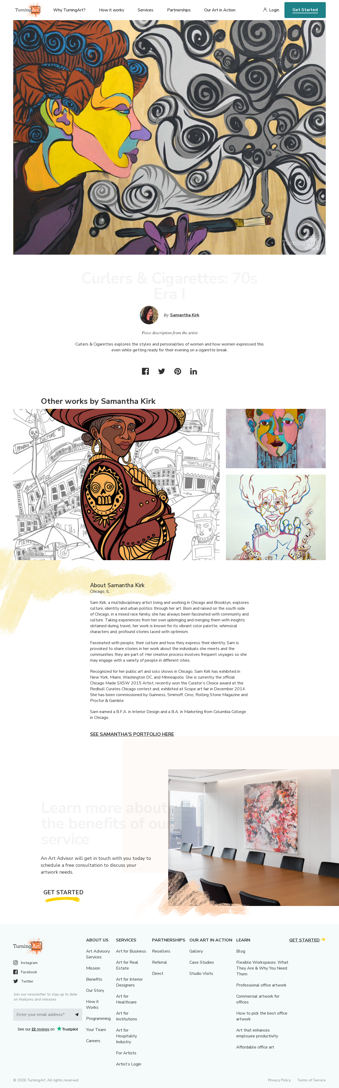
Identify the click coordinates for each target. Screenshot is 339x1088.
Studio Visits (201, 973)
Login (274, 10)
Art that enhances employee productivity (257, 1033)
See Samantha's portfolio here (132, 734)
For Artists (126, 1053)
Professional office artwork (261, 985)
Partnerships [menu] (179, 10)
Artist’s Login (128, 1064)
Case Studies (201, 962)
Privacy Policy (279, 1080)
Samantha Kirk (184, 315)
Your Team (96, 1030)
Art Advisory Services (98, 954)
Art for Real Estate (127, 965)
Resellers (161, 951)
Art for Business (131, 951)
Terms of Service (311, 1080)
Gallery (196, 951)
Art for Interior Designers (129, 982)
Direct (157, 973)
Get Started (305, 10)
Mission (93, 968)
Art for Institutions (126, 1016)
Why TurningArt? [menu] (69, 10)
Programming (98, 1018)
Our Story (95, 990)
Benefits (94, 979)
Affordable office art (255, 1047)
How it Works (92, 1004)
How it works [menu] (111, 10)
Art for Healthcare (126, 999)
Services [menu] (145, 10)
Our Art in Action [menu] (219, 10)
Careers (93, 1041)
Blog (240, 951)
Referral (159, 962)
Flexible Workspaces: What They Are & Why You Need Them (262, 968)
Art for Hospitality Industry (126, 1036)
